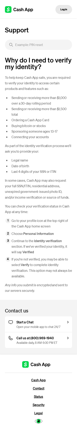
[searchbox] (38, 45)
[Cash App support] (21, 9)
